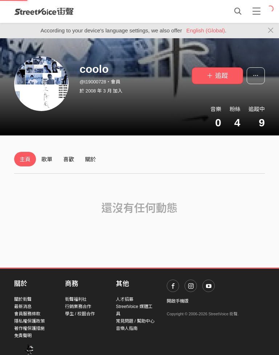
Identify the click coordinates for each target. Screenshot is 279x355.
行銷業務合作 (78, 306)
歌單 (46, 159)
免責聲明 (23, 335)
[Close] (271, 30)
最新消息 (23, 306)
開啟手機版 (178, 301)
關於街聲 (23, 299)
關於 (90, 159)
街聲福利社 (76, 299)
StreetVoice (44, 11)
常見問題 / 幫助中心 (135, 321)
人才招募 (124, 299)
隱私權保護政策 (29, 321)
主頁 (25, 159)
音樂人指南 (127, 328)
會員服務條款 (27, 313)
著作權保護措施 (29, 328)
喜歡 (68, 159)
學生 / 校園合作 (80, 313)
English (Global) (205, 30)
